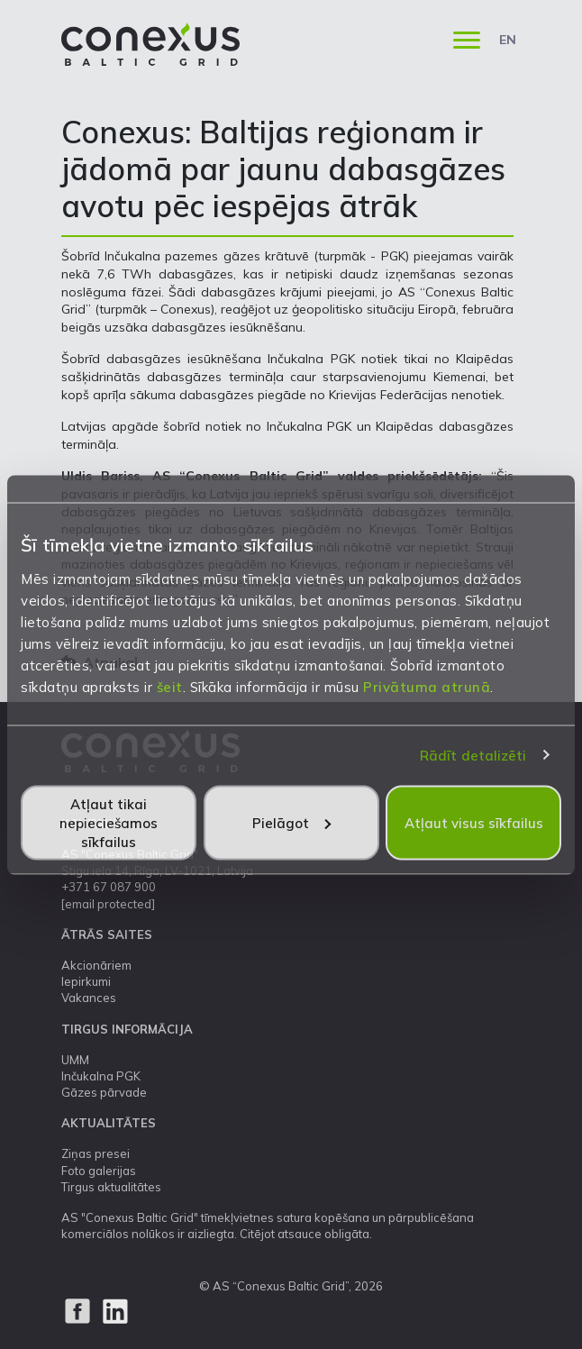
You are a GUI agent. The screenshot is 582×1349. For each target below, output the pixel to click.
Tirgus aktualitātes (111, 1187)
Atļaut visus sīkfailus (474, 822)
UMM (75, 1060)
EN (507, 40)
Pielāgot (291, 822)
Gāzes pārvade (104, 1092)
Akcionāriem (96, 965)
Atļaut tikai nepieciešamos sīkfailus (108, 822)
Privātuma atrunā (426, 686)
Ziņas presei (95, 1153)
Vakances (88, 997)
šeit (170, 686)
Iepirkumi (86, 981)
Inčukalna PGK (101, 1076)
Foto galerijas (98, 1170)
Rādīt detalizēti (473, 755)
